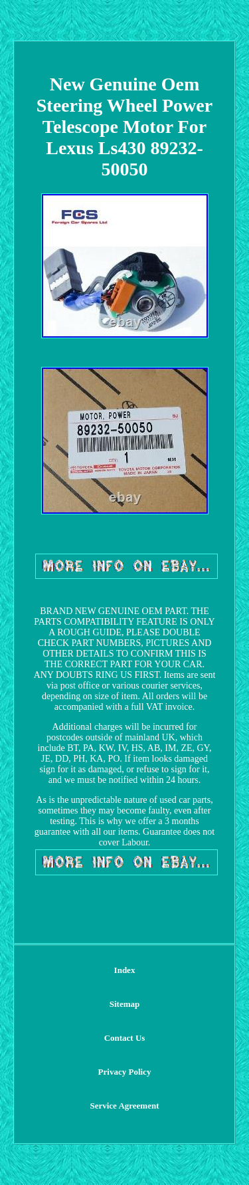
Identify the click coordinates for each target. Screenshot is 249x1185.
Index (124, 970)
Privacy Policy (124, 1072)
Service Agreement (124, 1106)
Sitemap (125, 1004)
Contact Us (124, 1038)
